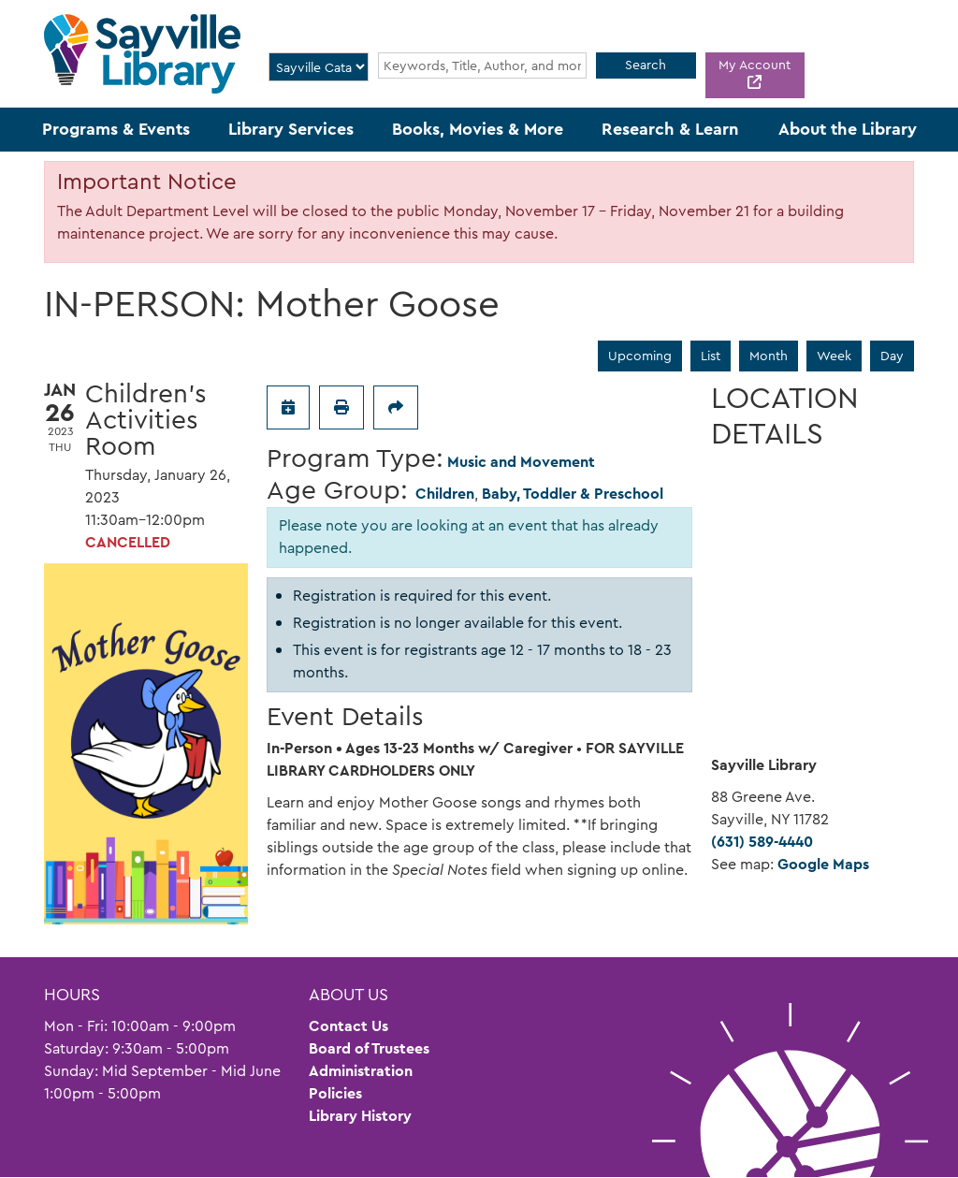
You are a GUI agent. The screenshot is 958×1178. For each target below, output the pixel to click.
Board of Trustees (369, 1048)
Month (768, 355)
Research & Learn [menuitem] (670, 129)
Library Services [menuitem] (291, 129)
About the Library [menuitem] (847, 129)
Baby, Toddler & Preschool (572, 493)
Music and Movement (521, 462)
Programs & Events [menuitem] (116, 129)
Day (892, 355)
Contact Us (348, 1026)
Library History (360, 1116)
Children (444, 493)
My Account (754, 64)
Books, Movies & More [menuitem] (477, 129)
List (710, 355)
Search (645, 64)
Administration (361, 1071)
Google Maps (823, 864)
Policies (335, 1093)
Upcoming (640, 355)
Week (834, 355)
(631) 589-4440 (762, 841)
